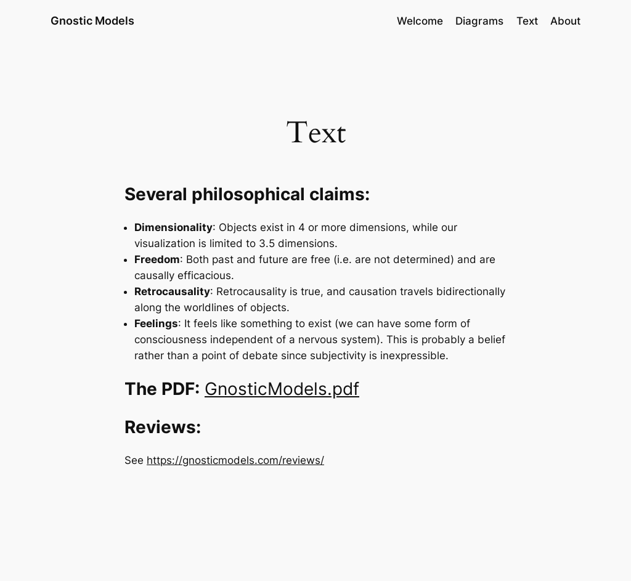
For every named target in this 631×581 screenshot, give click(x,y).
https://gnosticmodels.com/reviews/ (235, 460)
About (565, 21)
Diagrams (479, 21)
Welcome (420, 21)
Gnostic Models (92, 20)
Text (527, 21)
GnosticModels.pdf (282, 388)
